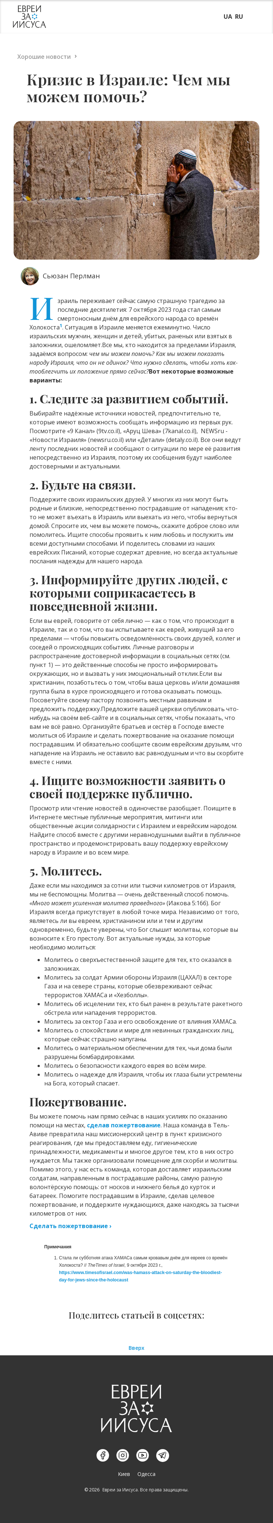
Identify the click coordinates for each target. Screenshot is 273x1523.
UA (228, 17)
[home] (27, 17)
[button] (253, 16)
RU (239, 17)
